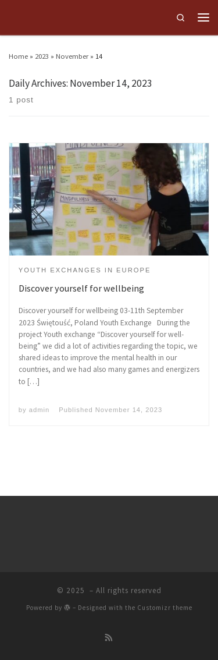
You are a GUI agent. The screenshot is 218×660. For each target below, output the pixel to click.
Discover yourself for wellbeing (81, 288)
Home (18, 56)
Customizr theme (164, 608)
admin (39, 409)
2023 (42, 56)
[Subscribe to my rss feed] (109, 638)
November (72, 56)
